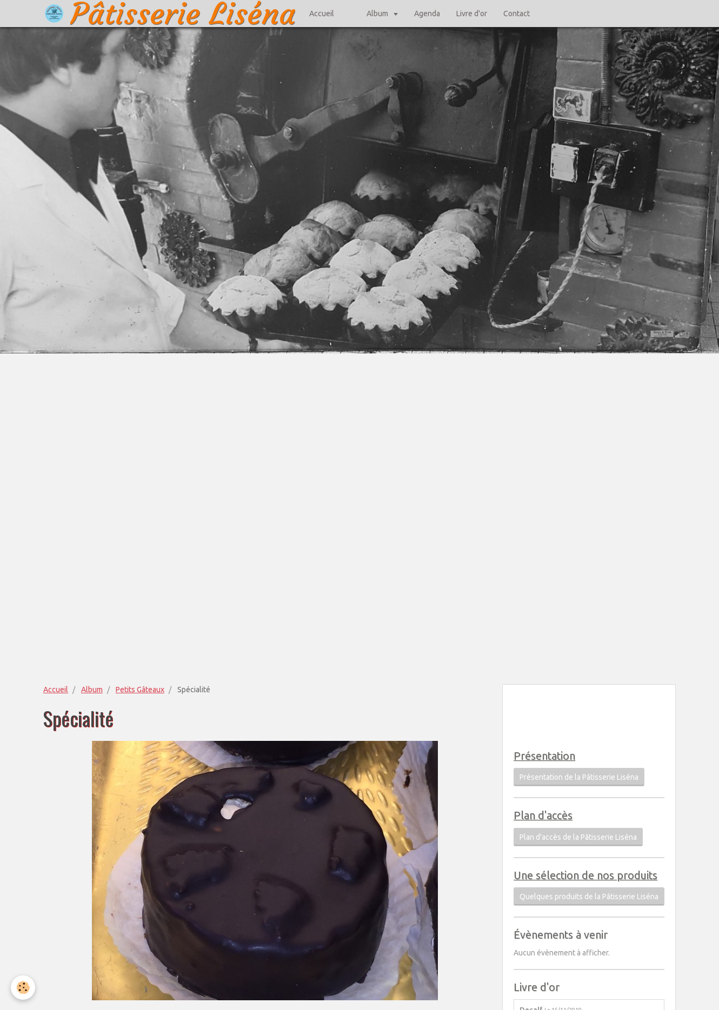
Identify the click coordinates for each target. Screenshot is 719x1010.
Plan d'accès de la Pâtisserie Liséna (578, 837)
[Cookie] (23, 987)
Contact (516, 13)
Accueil (321, 13)
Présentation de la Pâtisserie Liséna (579, 777)
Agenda (427, 13)
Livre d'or (471, 13)
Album (378, 13)
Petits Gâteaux (140, 689)
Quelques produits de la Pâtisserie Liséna (589, 896)
